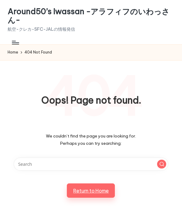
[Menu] (15, 42)
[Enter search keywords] (91, 164)
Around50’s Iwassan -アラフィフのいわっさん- (89, 16)
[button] (161, 164)
